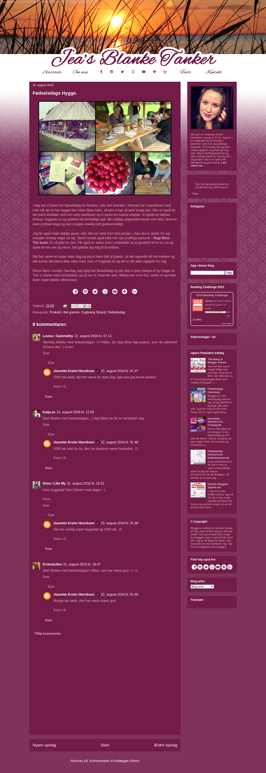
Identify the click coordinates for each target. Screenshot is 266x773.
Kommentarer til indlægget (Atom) (114, 761)
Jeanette (209, 300)
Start (105, 745)
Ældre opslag (165, 745)
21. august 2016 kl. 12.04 (75, 412)
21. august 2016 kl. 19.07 (82, 564)
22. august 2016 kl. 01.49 (119, 594)
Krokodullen (52, 564)
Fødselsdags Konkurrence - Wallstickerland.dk (218, 454)
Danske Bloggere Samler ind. (218, 485)
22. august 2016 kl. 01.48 (119, 442)
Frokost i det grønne (65, 312)
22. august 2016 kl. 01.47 (119, 371)
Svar (46, 353)
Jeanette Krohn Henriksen (74, 371)
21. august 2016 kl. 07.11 (93, 336)
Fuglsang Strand (93, 312)
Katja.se (49, 412)
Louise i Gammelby (58, 336)
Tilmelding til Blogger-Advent (217, 361)
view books (227, 323)
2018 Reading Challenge (212, 295)
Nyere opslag (44, 745)
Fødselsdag (116, 312)
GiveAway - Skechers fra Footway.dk (215, 422)
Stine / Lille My (54, 483)
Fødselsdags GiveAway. (215, 390)
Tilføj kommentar (47, 633)
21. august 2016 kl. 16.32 (85, 483)
